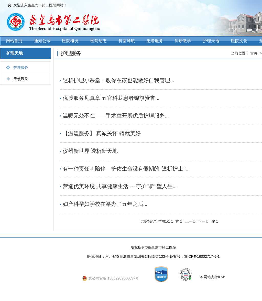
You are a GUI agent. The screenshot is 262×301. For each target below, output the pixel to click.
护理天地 (211, 41)
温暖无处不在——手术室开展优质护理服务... (116, 116)
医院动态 (98, 41)
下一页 (203, 221)
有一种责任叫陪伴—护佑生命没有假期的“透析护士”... (126, 169)
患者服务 (155, 41)
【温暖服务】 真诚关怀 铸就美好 (102, 133)
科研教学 (183, 41)
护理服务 (21, 67)
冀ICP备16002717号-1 (202, 256)
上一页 (190, 221)
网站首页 (14, 41)
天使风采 (21, 79)
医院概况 (70, 41)
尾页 (215, 221)
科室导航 (126, 41)
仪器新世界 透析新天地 (90, 151)
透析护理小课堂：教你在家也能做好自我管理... (118, 80)
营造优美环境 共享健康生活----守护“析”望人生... (120, 186)
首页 (253, 53)
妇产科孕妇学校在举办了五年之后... (105, 204)
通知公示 (42, 41)
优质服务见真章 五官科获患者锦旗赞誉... (111, 98)
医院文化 (239, 41)
